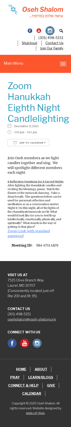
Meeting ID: (21, 245)
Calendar (31, 394)
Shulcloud (29, 43)
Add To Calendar (28, 142)
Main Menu (13, 63)
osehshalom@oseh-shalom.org (32, 319)
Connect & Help (23, 385)
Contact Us (54, 43)
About (41, 369)
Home (21, 369)
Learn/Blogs (40, 377)
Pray (15, 377)
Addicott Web (35, 413)
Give (51, 385)
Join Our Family (51, 48)
